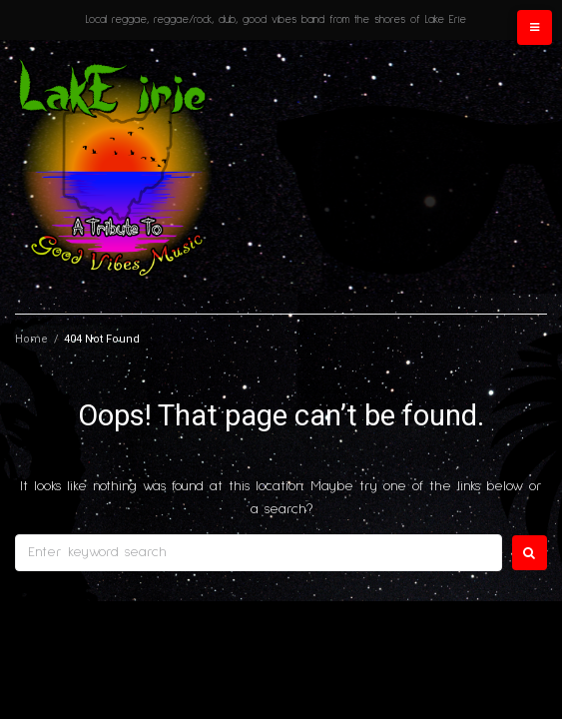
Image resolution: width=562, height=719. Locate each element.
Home (31, 339)
